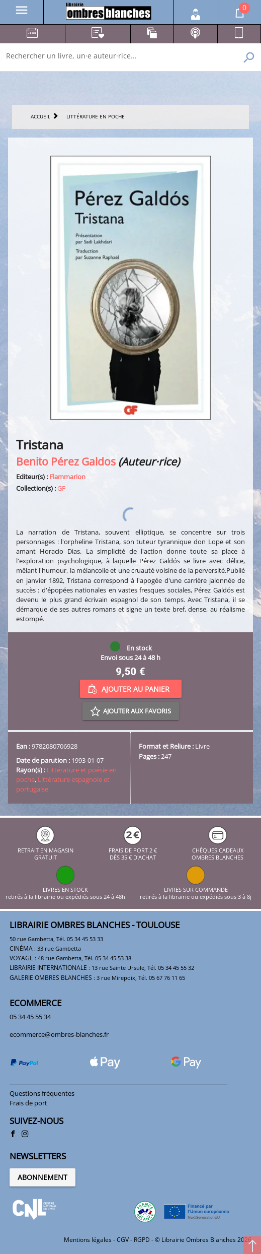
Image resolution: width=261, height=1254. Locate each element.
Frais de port (28, 1102)
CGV (123, 1239)
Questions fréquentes (42, 1093)
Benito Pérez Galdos (66, 461)
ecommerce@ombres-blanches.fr (59, 1034)
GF (61, 488)
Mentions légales (88, 1239)
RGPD (142, 1239)
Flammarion (67, 476)
